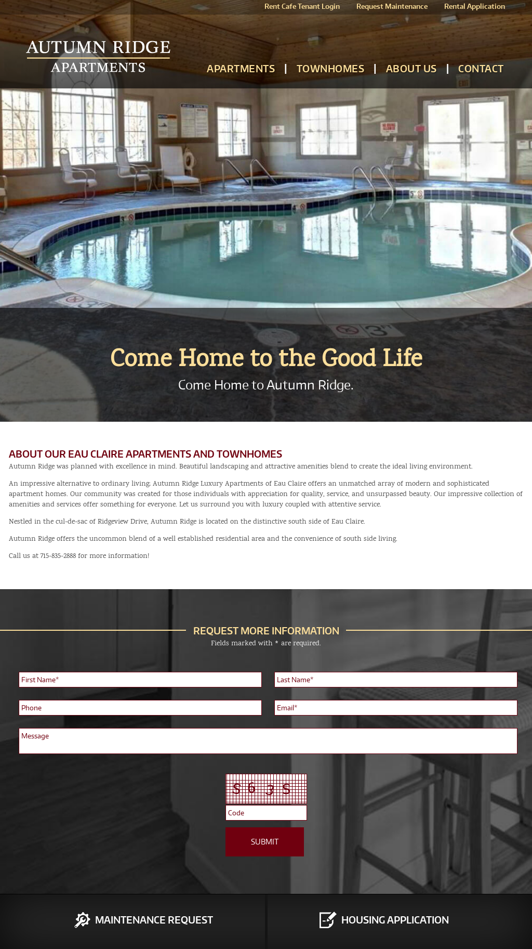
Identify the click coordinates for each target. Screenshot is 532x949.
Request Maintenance (392, 6)
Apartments (241, 68)
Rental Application (474, 6)
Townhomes (331, 68)
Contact (481, 68)
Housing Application (395, 920)
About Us (411, 68)
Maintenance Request (154, 920)
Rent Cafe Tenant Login (302, 6)
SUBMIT (264, 841)
